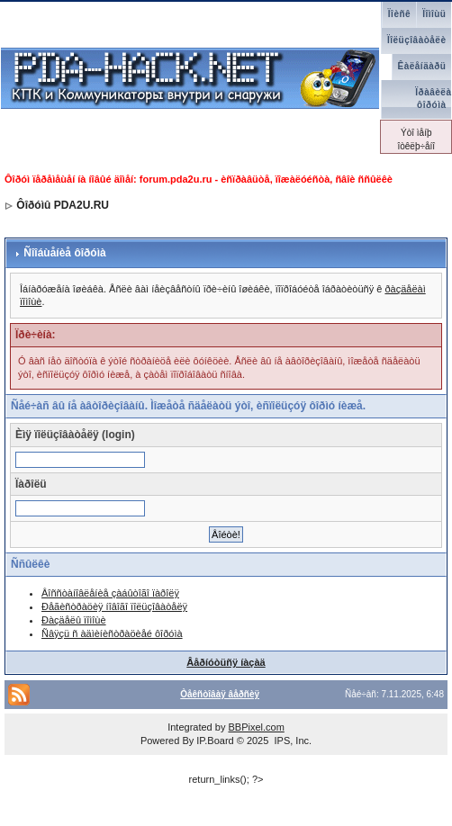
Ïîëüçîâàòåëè (416, 40)
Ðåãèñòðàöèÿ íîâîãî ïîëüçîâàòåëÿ (114, 606)
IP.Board (214, 740)
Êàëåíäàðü (422, 66)
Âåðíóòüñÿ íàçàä (225, 662)
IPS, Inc (291, 740)
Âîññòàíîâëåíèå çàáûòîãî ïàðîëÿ (110, 593)
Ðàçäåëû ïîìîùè (73, 620)
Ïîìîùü (434, 14)
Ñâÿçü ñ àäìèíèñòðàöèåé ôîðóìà (112, 633)
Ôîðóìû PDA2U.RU (62, 205)
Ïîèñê (399, 14)
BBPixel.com (256, 727)
